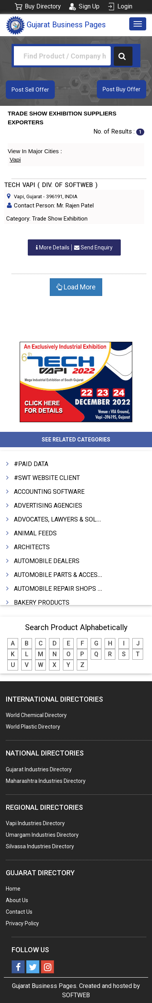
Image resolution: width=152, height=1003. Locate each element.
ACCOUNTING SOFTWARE (49, 491)
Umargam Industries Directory (42, 835)
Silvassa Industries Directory (40, 846)
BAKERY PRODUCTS (41, 602)
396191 (54, 196)
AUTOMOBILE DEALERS (46, 561)
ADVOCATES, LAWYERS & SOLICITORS (67, 519)
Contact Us (19, 912)
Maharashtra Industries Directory (46, 781)
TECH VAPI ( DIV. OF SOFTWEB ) (51, 185)
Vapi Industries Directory (35, 823)
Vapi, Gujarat (28, 196)
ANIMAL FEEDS (35, 533)
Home (13, 889)
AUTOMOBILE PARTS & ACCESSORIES (66, 574)
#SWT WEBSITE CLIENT (47, 477)
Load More (76, 287)
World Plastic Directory (33, 727)
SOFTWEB (76, 995)
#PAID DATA (31, 464)
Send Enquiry (74, 247)
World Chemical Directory (36, 715)
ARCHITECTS (32, 547)
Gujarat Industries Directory (39, 769)
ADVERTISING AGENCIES (48, 505)
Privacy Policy (22, 923)
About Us (17, 900)
